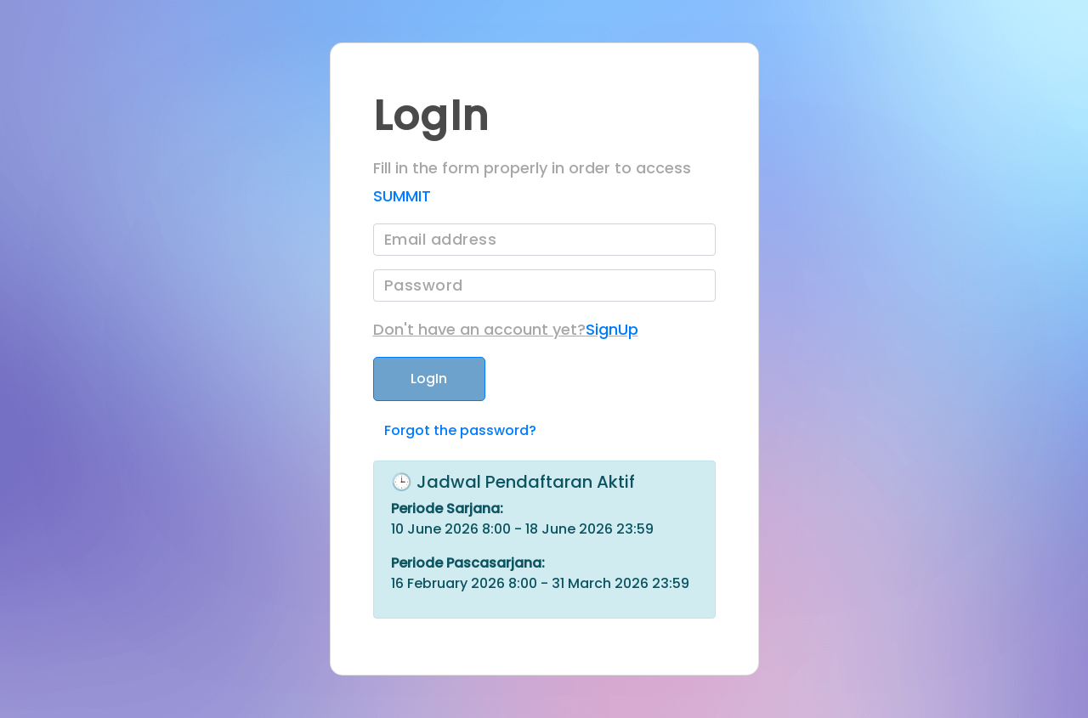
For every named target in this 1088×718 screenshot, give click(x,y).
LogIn (429, 378)
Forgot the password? (460, 430)
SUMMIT (402, 195)
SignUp (612, 329)
